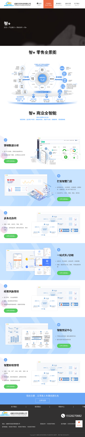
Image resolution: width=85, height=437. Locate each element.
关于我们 (14, 407)
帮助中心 (61, 407)
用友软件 (19, 27)
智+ (25, 27)
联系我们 (38, 407)
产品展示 (12, 27)
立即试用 (42, 400)
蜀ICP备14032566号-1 (63, 435)
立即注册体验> (10, 161)
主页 (5, 27)
